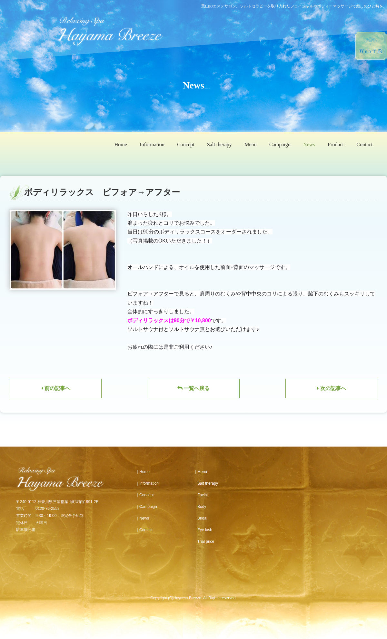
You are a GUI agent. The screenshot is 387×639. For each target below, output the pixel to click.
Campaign (280, 144)
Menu (250, 144)
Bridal (200, 518)
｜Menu (200, 471)
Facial (201, 495)
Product (336, 144)
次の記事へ (331, 388)
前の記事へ (55, 388)
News (309, 144)
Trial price (204, 541)
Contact (364, 144)
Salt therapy (219, 144)
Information (152, 144)
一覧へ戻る (193, 388)
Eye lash (203, 530)
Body (200, 506)
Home (120, 144)
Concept (185, 144)
